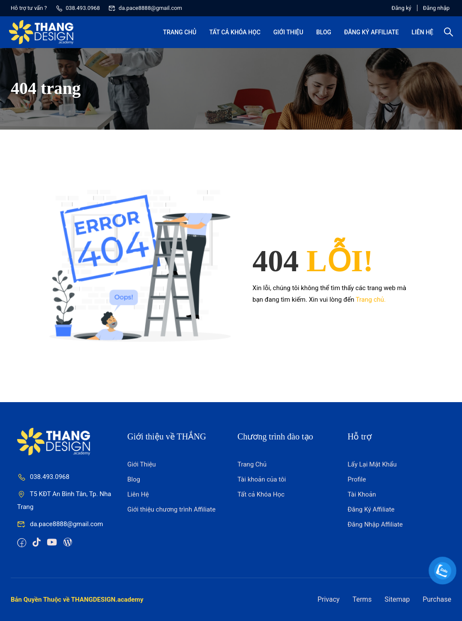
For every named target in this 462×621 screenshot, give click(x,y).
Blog (322, 34)
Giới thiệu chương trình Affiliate (171, 509)
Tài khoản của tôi (261, 479)
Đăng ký (395, 8)
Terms (362, 599)
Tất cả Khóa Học (233, 34)
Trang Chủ (178, 34)
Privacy (329, 599)
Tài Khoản (362, 494)
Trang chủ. (371, 299)
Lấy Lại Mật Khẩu (372, 464)
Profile (357, 479)
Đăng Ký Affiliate (369, 34)
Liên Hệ (421, 34)
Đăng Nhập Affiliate (375, 524)
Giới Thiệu (287, 34)
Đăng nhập (436, 8)
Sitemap (397, 599)
